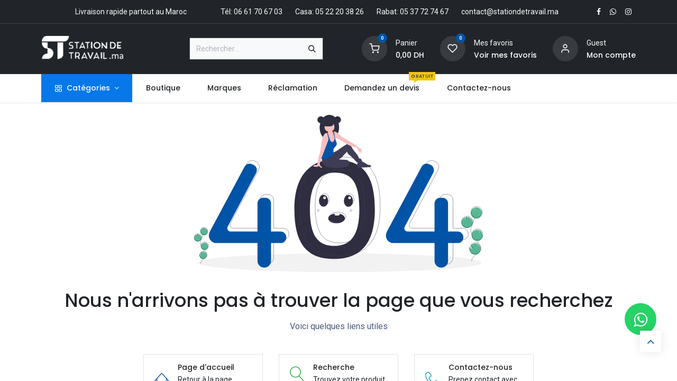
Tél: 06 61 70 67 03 (251, 11)
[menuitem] (163, 88)
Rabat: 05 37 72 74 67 (413, 11)
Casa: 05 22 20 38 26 (329, 11)
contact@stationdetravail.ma (510, 11)
